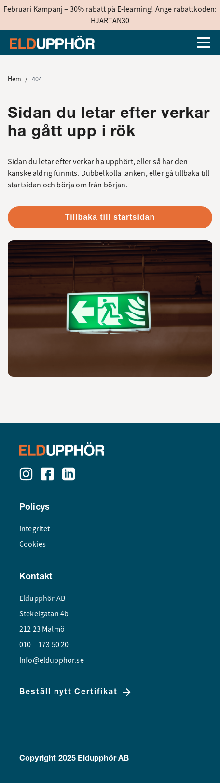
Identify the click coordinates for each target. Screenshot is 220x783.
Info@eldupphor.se (51, 660)
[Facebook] (47, 474)
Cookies (32, 544)
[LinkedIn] (68, 474)
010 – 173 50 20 (44, 645)
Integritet (34, 529)
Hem (14, 79)
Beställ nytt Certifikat (76, 692)
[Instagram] (26, 474)
